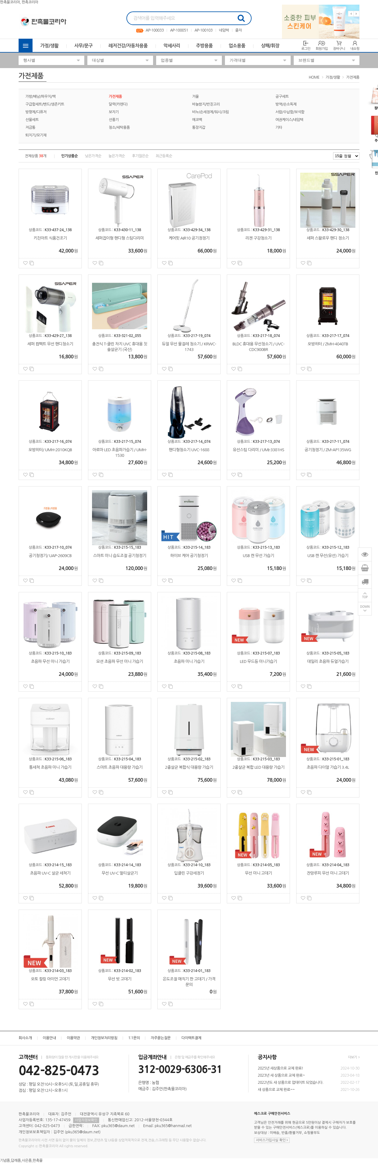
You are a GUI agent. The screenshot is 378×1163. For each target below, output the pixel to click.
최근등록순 (164, 156)
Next (356, 14)
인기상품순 (69, 156)
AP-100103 (204, 30)
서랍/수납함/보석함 (289, 112)
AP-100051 (179, 30)
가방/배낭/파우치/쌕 (40, 96)
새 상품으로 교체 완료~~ (276, 1090)
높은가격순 (116, 156)
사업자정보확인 (86, 1120)
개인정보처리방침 (104, 1038)
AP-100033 (155, 30)
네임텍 (224, 30)
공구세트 (282, 96)
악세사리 (172, 45)
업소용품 (237, 45)
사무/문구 (83, 45)
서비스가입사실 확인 (272, 1140)
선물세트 (32, 120)
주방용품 (204, 45)
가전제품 (352, 77)
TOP (365, 597)
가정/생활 (49, 45)
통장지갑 (198, 127)
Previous (351, 14)
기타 (278, 127)
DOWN (365, 607)
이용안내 (49, 1038)
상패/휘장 (270, 45)
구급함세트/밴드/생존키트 (44, 104)
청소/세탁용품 (119, 127)
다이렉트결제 (191, 1038)
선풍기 (114, 120)
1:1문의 (134, 1038)
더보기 (353, 1057)
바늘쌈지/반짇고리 (206, 104)
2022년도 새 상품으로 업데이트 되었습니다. (290, 1082)
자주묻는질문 (160, 1038)
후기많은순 (140, 156)
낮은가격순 (93, 156)
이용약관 (73, 1038)
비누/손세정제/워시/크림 (210, 112)
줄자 (238, 30)
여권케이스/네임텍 (289, 120)
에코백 (197, 120)
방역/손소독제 (286, 104)
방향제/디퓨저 (35, 112)
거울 (195, 96)
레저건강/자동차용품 (128, 45)
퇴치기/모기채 (35, 135)
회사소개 (25, 1038)
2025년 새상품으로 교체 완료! (280, 1068)
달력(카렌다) (118, 104)
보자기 (114, 112)
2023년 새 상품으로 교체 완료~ (281, 1075)
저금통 (30, 127)
